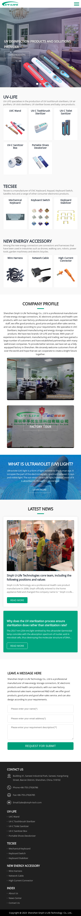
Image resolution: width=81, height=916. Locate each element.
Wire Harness (15, 870)
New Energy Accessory (27, 241)
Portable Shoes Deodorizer (22, 835)
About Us (13, 893)
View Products (16, 54)
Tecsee (10, 186)
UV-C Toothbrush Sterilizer (22, 821)
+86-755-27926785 (26, 794)
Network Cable (16, 875)
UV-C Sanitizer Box (18, 830)
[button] (37, 84)
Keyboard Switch (17, 853)
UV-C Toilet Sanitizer (19, 826)
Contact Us (14, 902)
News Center (15, 898)
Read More (17, 600)
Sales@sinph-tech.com (30, 802)
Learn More (39, 489)
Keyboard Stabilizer (18, 858)
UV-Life (10, 97)
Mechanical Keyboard (19, 848)
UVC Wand (14, 816)
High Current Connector (21, 880)
